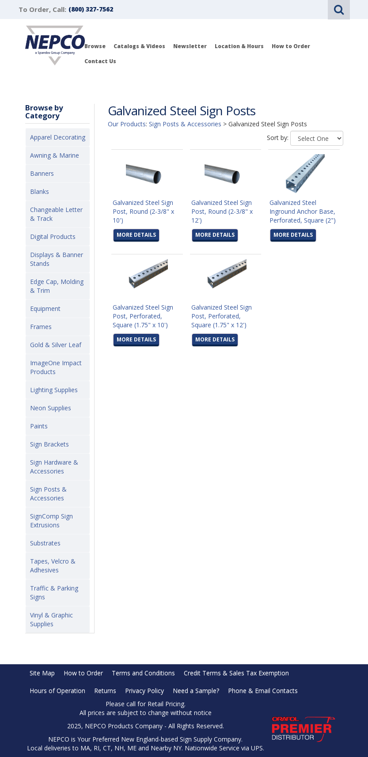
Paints (39, 426)
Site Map (42, 673)
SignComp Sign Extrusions (51, 520)
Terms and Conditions (143, 673)
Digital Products (53, 236)
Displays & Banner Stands (56, 259)
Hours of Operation (57, 690)
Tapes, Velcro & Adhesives (53, 565)
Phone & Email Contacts (263, 690)
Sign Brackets (49, 444)
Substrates (45, 543)
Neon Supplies (50, 408)
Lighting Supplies (54, 390)
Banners (42, 173)
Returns (105, 690)
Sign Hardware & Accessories (54, 466)
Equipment (45, 308)
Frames (41, 326)
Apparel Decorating (57, 137)
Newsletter (190, 46)
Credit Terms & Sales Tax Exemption (236, 673)
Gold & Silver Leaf (55, 345)
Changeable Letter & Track (56, 214)
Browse (95, 46)
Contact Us (100, 61)
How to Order (291, 46)
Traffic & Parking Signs (54, 592)
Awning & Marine (54, 155)
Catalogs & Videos (139, 46)
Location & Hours (239, 46)
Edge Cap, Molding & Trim (56, 286)
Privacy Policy (144, 690)
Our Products (127, 124)
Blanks (39, 191)
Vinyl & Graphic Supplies (51, 619)
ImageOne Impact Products (56, 367)
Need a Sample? (196, 690)
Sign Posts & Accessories (48, 493)
